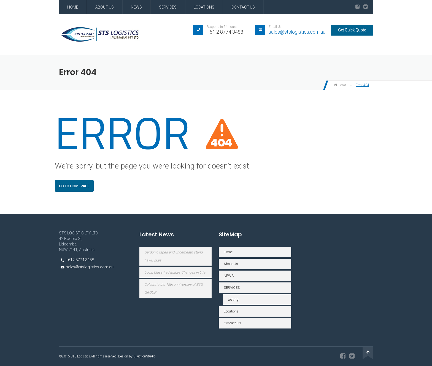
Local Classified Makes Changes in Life (174, 272)
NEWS (136, 7)
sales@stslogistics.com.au (297, 32)
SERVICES (168, 7)
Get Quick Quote (352, 30)
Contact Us (243, 7)
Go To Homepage (74, 186)
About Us (104, 7)
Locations (204, 7)
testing (233, 299)
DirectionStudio (144, 356)
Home (72, 7)
